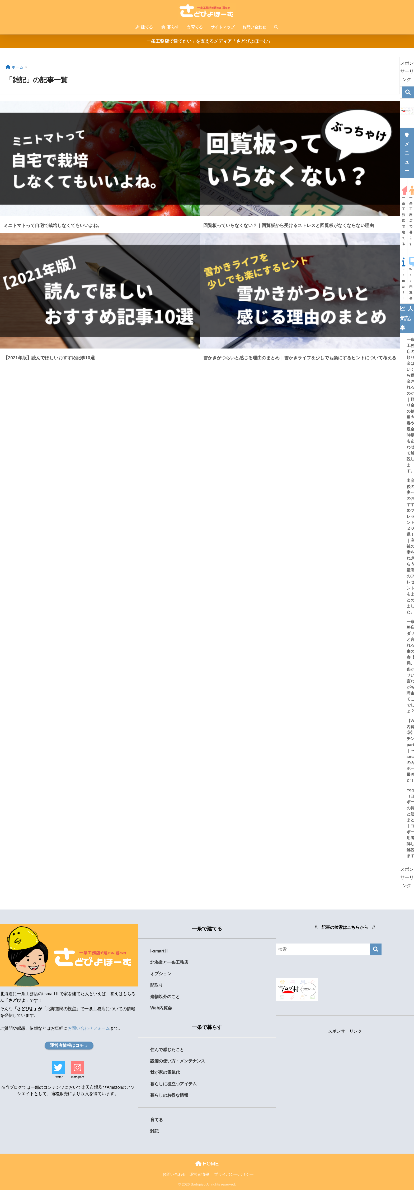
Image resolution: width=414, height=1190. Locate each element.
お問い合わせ (254, 27)
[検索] (408, 92)
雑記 (154, 1131)
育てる (195, 27)
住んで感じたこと (167, 1049)
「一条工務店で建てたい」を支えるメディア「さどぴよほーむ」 (207, 41)
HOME (207, 1164)
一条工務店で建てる (403, 216)
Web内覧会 (410, 278)
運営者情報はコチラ (69, 1045)
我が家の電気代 (165, 1072)
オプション (160, 973)
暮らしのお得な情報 (169, 1095)
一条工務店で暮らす (410, 216)
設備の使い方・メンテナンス (177, 1061)
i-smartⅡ (403, 278)
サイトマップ (222, 27)
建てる (144, 27)
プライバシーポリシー (234, 1174)
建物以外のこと (165, 996)
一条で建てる (207, 928)
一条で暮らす (207, 1027)
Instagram (77, 1076)
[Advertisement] (345, 1074)
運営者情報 (199, 1174)
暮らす (170, 27)
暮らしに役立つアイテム (173, 1084)
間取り (156, 985)
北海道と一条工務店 (169, 962)
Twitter (58, 1076)
